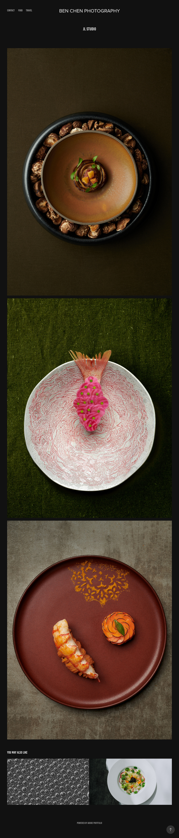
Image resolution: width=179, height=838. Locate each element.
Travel (29, 10)
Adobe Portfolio (95, 823)
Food (20, 10)
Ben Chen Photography (89, 10)
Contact (11, 10)
